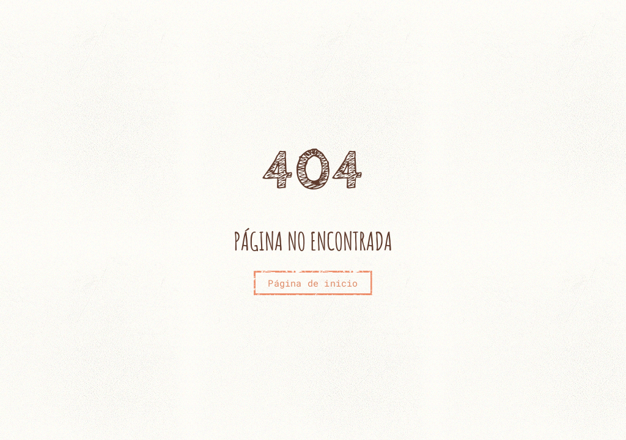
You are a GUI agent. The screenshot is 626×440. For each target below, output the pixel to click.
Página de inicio (313, 283)
